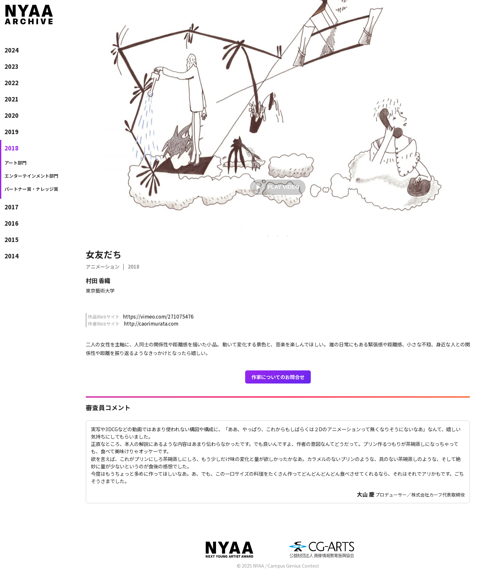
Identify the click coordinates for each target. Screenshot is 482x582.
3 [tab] (287, 236)
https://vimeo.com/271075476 (158, 316)
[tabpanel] (278, 115)
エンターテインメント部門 (31, 176)
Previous (86, 218)
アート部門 (15, 162)
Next (470, 218)
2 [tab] (278, 236)
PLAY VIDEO (276, 187)
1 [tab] (268, 236)
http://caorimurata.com (151, 323)
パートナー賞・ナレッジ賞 (31, 189)
